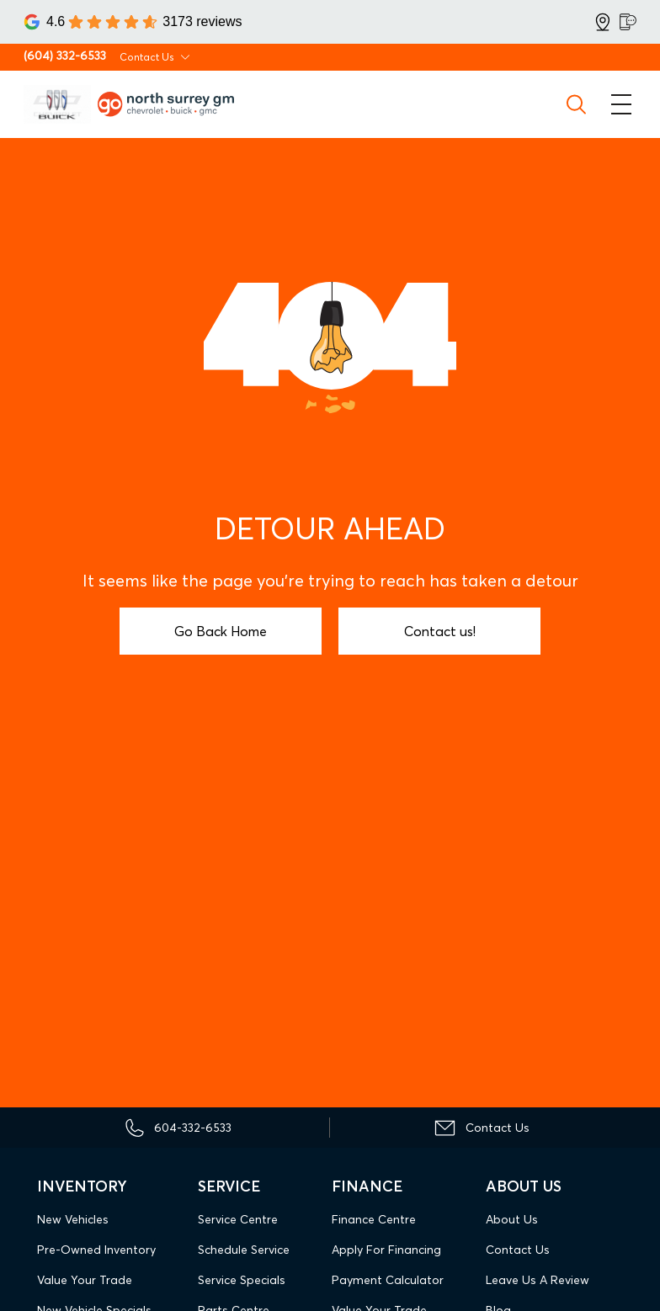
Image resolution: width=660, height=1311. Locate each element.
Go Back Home (220, 631)
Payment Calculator (388, 1279)
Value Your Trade (84, 1279)
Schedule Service (244, 1249)
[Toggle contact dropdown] (185, 57)
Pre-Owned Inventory (96, 1249)
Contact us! (440, 631)
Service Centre (238, 1219)
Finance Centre (374, 1219)
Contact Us (518, 1249)
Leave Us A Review (537, 1279)
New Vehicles (73, 1219)
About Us (512, 1219)
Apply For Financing (386, 1249)
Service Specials (241, 1279)
